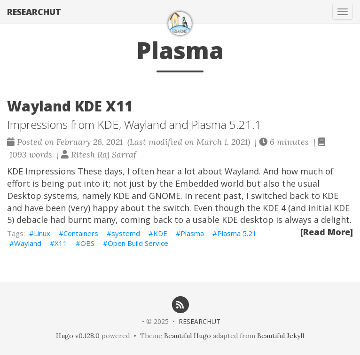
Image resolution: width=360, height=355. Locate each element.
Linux (42, 233)
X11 (61, 243)
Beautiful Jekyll (280, 335)
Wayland (27, 243)
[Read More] (326, 231)
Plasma (192, 233)
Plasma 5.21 (237, 233)
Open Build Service (138, 243)
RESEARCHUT (34, 11)
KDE (160, 233)
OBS (87, 243)
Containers (80, 233)
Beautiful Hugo (187, 335)
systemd (125, 233)
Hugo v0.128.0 (78, 335)
